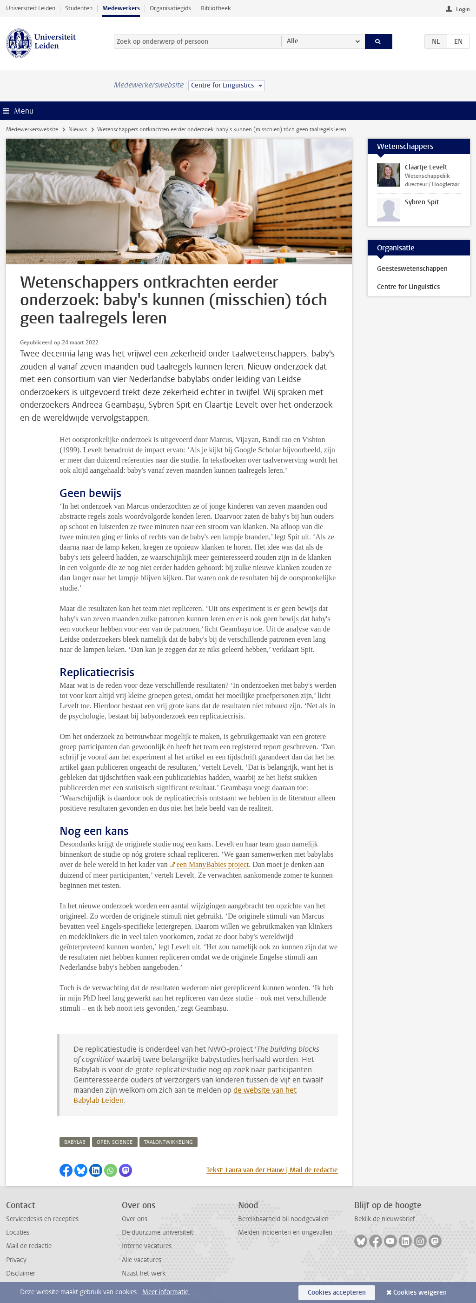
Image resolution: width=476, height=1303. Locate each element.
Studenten (79, 8)
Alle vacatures (141, 1260)
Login (463, 9)
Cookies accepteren (337, 1292)
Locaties (17, 1232)
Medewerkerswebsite (32, 129)
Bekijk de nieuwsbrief (384, 1219)
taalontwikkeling (168, 1142)
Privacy (16, 1260)
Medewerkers (121, 8)
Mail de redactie (29, 1246)
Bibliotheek (216, 8)
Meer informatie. (166, 1292)
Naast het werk (143, 1273)
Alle (292, 41)
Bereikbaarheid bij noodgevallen (283, 1219)
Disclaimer (20, 1273)
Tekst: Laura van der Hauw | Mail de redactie (272, 1170)
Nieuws (77, 129)
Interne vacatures (147, 1246)
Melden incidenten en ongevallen (285, 1232)
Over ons (134, 1219)
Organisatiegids (170, 8)
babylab (75, 1142)
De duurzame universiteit (157, 1232)
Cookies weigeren (420, 1292)
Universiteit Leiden (30, 8)
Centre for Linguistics (408, 286)
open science (115, 1142)
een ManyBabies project (213, 864)
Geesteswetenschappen (412, 268)
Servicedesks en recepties (42, 1219)
